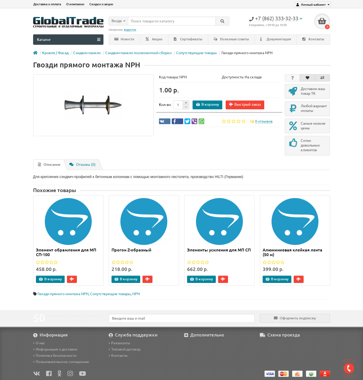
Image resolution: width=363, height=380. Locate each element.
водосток (130, 29)
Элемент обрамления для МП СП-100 (66, 252)
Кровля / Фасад (55, 53)
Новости (124, 39)
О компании (75, 4)
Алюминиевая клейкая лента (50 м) (292, 252)
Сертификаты (188, 39)
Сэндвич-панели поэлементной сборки (138, 53)
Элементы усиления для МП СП (219, 250)
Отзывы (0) (82, 164)
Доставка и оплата (47, 4)
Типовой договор (124, 349)
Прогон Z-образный (131, 250)
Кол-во (165, 105)
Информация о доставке (55, 349)
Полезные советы (231, 39)
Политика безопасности (54, 355)
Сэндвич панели (87, 53)
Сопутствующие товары (196, 53)
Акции (154, 39)
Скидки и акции (101, 4)
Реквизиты (119, 343)
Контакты (313, 39)
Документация (275, 39)
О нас (39, 343)
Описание (49, 164)
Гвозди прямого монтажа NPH (63, 294)
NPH (136, 294)
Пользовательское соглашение (61, 362)
